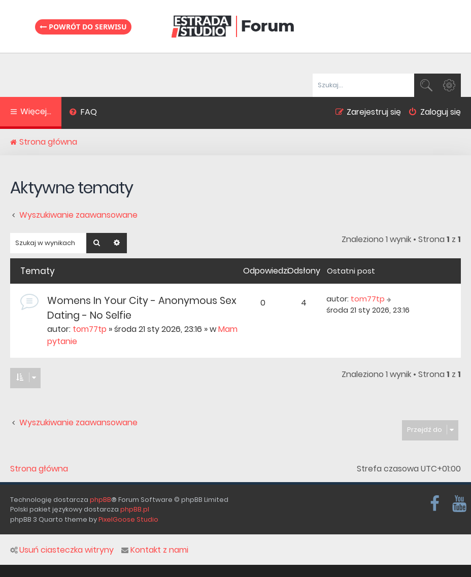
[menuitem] (83, 113)
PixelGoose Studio (128, 519)
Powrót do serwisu (83, 26)
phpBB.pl (134, 509)
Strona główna (39, 468)
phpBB (100, 499)
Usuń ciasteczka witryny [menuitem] (62, 550)
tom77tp (90, 329)
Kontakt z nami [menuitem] (154, 550)
